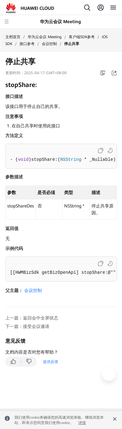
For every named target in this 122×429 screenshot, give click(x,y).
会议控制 (49, 44)
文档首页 (12, 37)
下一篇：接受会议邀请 (27, 326)
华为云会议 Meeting (45, 37)
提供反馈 (50, 362)
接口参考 (27, 44)
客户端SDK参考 (82, 37)
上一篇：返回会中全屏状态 (31, 317)
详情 (82, 423)
